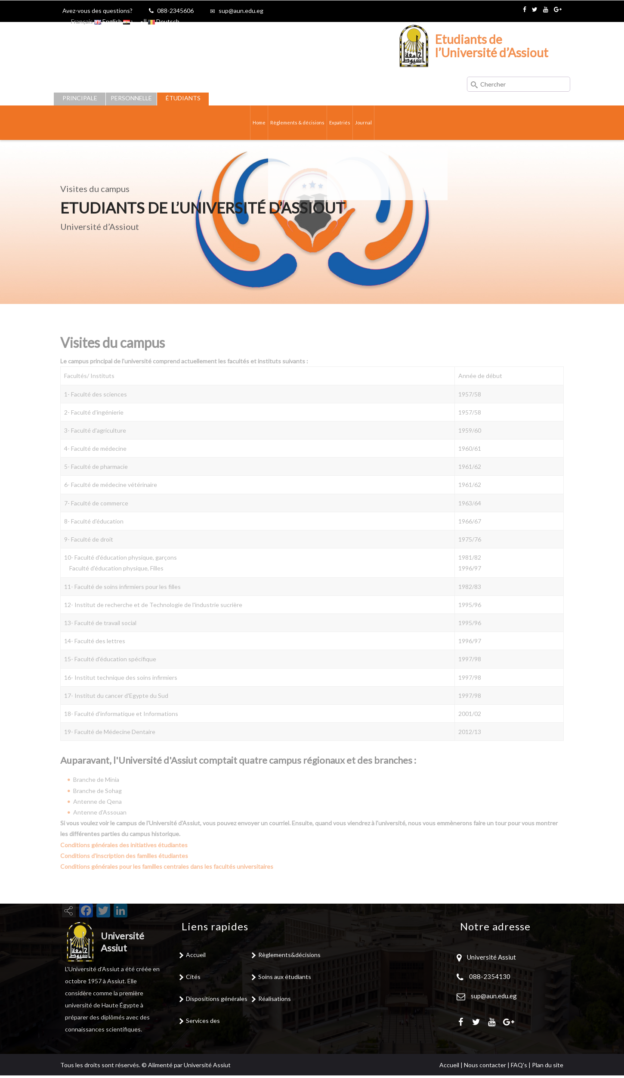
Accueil (196, 956)
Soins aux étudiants (284, 978)
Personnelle (131, 98)
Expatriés (347, 123)
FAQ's (519, 1067)
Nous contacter (485, 1067)
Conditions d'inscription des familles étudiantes (124, 870)
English (108, 21)
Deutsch (163, 21)
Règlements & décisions (294, 123)
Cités (193, 978)
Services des (203, 1022)
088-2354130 (489, 978)
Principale (79, 98)
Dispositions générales (216, 1000)
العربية (135, 21)
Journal (376, 123)
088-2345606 (175, 10)
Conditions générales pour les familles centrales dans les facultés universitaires (166, 881)
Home (246, 123)
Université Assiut (491, 959)
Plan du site (547, 1067)
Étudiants (183, 98)
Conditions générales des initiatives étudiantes (124, 859)
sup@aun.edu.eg (241, 10)
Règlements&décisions (289, 956)
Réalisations (274, 1000)
